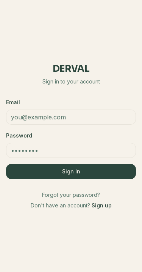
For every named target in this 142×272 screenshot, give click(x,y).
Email (13, 102)
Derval (71, 68)
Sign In (71, 171)
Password (19, 135)
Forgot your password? (71, 195)
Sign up (102, 205)
